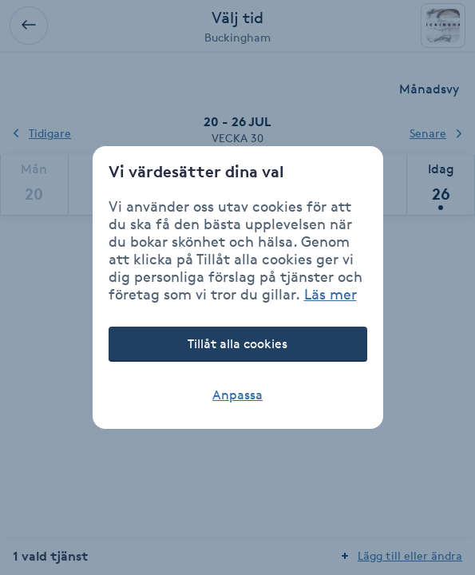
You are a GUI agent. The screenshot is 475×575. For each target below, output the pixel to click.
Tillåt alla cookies (237, 343)
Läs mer (330, 294)
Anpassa (237, 394)
